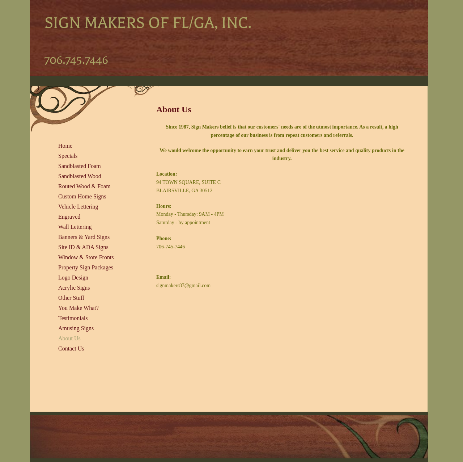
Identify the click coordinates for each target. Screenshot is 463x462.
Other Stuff (71, 298)
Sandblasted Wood (79, 176)
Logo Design (73, 277)
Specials (67, 156)
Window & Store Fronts (86, 257)
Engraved (69, 217)
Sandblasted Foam (79, 166)
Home (65, 146)
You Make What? (78, 308)
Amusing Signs (76, 328)
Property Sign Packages (85, 267)
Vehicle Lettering (78, 206)
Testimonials (73, 318)
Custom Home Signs (82, 196)
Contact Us (71, 348)
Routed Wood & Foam (84, 186)
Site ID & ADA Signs (83, 247)
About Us (69, 338)
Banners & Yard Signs (84, 237)
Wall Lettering (75, 227)
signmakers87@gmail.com (183, 285)
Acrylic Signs (74, 288)
